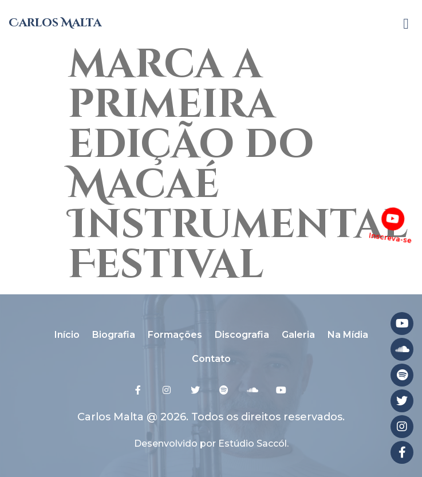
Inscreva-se (390, 238)
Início (67, 334)
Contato (211, 358)
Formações (175, 334)
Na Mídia (348, 334)
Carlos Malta (55, 22)
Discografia (242, 334)
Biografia (113, 334)
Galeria (298, 334)
